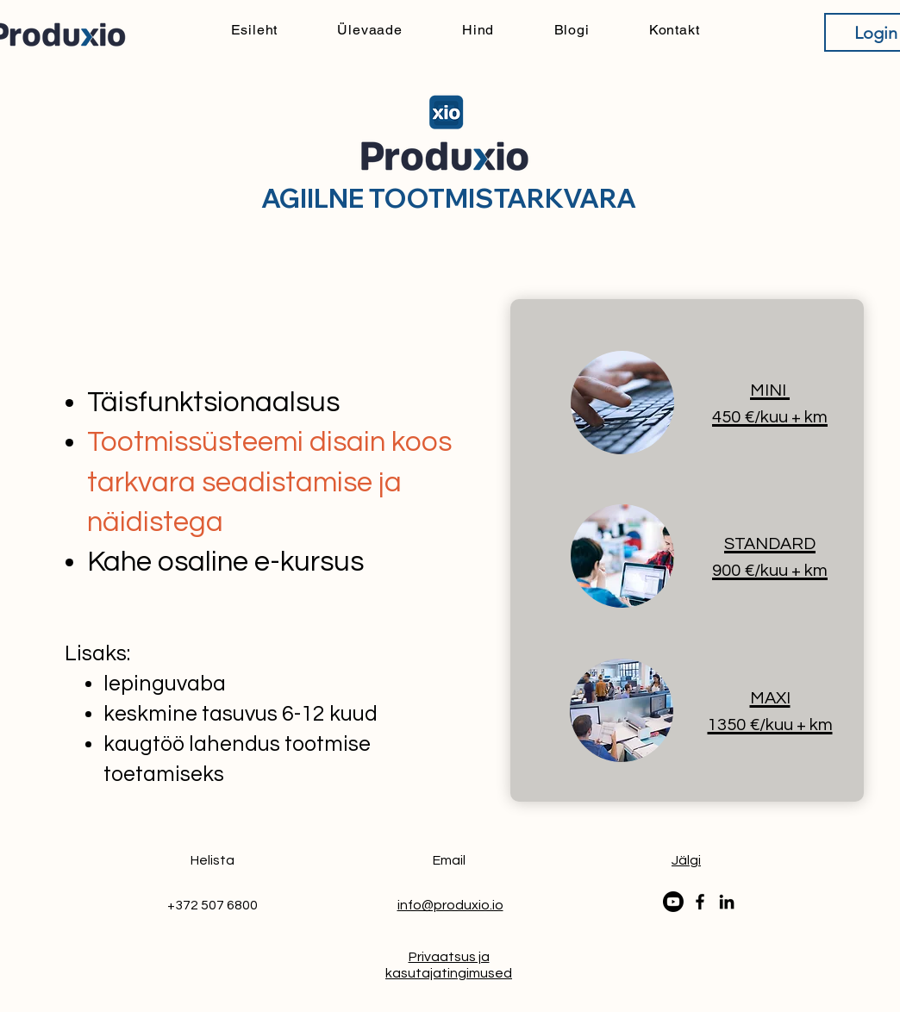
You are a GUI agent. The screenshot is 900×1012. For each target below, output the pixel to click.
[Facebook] (700, 901)
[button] (686, 860)
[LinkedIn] (726, 901)
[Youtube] (673, 901)
